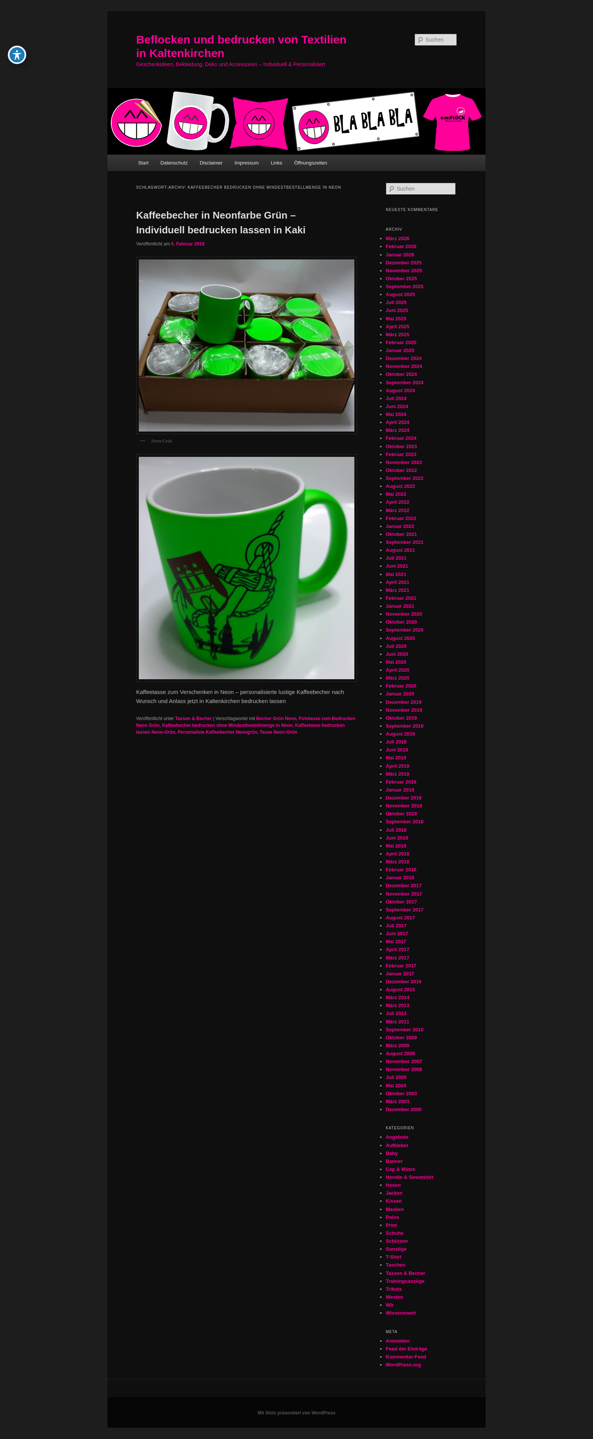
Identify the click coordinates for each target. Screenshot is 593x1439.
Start (143, 163)
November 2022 (404, 462)
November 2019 (404, 710)
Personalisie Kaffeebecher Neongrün (217, 732)
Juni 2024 (397, 406)
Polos (392, 1217)
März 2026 (397, 238)
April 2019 (397, 766)
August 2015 (400, 989)
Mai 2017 (396, 941)
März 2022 (397, 510)
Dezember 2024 (404, 358)
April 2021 (397, 582)
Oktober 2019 (401, 718)
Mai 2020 (396, 662)
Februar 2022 (401, 518)
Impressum (246, 163)
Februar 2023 (401, 454)
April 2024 (397, 422)
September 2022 (405, 478)
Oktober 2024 (401, 374)
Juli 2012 (396, 1013)
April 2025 (397, 326)
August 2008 (400, 1053)
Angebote (397, 1137)
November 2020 (404, 614)
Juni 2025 (397, 310)
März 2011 (397, 1022)
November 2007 (404, 1061)
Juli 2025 (396, 302)
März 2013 (397, 1005)
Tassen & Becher (193, 718)
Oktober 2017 (401, 902)
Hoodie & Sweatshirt (409, 1177)
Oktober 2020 (401, 622)
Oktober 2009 (401, 1037)
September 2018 (405, 821)
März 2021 (397, 590)
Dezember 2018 (404, 798)
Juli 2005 (396, 1077)
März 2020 (397, 678)
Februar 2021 (401, 598)
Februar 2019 (401, 782)
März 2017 (397, 958)
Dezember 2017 (404, 885)
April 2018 (397, 854)
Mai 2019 (396, 758)
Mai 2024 (396, 414)
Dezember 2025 (404, 262)
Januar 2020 (400, 694)
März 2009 (397, 1045)
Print (391, 1225)
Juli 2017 (396, 925)
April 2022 (397, 502)
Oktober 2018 (401, 814)
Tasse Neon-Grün (278, 732)
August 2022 (400, 486)
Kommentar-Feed (406, 1357)
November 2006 (404, 1069)
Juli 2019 (396, 742)
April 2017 (397, 949)
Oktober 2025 (401, 278)
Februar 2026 (401, 246)
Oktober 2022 (401, 470)
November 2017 (404, 894)
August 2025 (400, 294)
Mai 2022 (396, 494)
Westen (394, 1297)
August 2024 (400, 390)
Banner (394, 1161)
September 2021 (405, 542)
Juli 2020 (396, 646)
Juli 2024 (396, 398)
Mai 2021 (396, 574)
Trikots (394, 1289)
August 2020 (400, 638)
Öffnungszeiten (310, 163)
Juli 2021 (396, 558)
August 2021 (400, 550)
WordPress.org (403, 1365)
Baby (392, 1153)
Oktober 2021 (401, 534)
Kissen (394, 1201)
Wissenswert (401, 1313)
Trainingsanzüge (405, 1281)
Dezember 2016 (404, 981)
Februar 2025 (401, 342)
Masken (395, 1209)
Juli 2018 (396, 830)
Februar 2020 (401, 686)
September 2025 (405, 286)
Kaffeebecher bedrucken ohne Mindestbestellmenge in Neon (227, 725)
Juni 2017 (397, 933)
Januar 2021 (400, 606)
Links (276, 163)
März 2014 (397, 997)
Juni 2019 (397, 750)
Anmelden (398, 1341)
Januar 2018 (400, 877)
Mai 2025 (396, 318)
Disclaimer (211, 163)
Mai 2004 (396, 1085)
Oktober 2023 (401, 446)
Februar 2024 (401, 438)
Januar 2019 (400, 790)
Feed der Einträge (406, 1349)
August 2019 (400, 734)
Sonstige (396, 1249)
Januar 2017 (400, 973)
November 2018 (404, 806)
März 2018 (397, 862)
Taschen (395, 1265)
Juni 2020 (397, 654)
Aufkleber (397, 1145)
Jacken (394, 1193)
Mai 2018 (396, 846)
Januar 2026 (400, 255)
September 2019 (405, 726)
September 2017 (405, 910)
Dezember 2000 (404, 1109)
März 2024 (397, 430)
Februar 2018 (401, 869)
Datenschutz (174, 163)
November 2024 (404, 366)
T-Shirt (393, 1257)
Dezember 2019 (404, 702)
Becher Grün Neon (276, 718)
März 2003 (397, 1101)
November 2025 (404, 270)
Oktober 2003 (401, 1093)
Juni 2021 (397, 566)
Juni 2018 (397, 838)
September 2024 (405, 382)
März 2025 (397, 334)
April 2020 (397, 670)
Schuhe (395, 1233)
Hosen (393, 1185)
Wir (390, 1305)
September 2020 (405, 630)
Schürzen (397, 1241)
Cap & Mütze (400, 1169)
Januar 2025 (400, 350)
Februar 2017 (401, 966)
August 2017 (400, 918)
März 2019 (397, 774)
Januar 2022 (400, 526)
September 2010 (405, 1029)
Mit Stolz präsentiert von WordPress (296, 1413)
